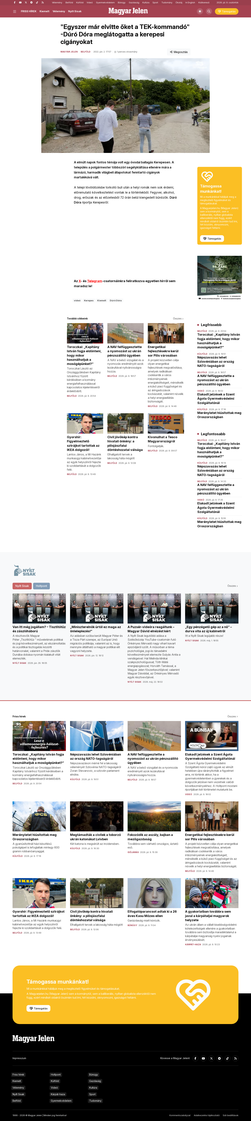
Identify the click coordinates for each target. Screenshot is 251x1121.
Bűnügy (122, 2)
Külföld (79, 2)
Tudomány (166, 2)
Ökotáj (179, 2)
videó (77, 300)
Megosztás (179, 52)
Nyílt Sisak (74, 11)
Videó (90, 2)
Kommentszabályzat (180, 1115)
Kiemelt (44, 11)
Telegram (94, 281)
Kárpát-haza (58, 1094)
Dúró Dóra (116, 300)
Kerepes (89, 300)
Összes (178, 318)
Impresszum (19, 1058)
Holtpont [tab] (41, 586)
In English (190, 2)
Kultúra (145, 2)
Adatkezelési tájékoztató (207, 1115)
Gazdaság (134, 2)
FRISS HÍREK (28, 11)
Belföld (69, 2)
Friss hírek (18, 1074)
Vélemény (57, 2)
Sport (155, 2)
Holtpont (56, 1074)
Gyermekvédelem (105, 2)
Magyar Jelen (69, 51)
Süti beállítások (230, 1115)
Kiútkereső (203, 2)
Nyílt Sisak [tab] (22, 586)
